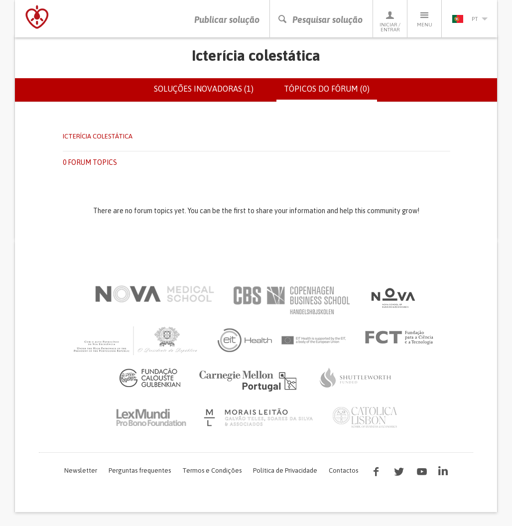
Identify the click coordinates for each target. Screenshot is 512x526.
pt (470, 19)
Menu (424, 18)
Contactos (343, 470)
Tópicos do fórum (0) (330, 92)
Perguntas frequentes (140, 470)
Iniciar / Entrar (390, 21)
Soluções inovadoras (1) (204, 88)
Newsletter (80, 470)
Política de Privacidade (285, 470)
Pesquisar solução (320, 19)
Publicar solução (226, 19)
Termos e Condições (212, 470)
